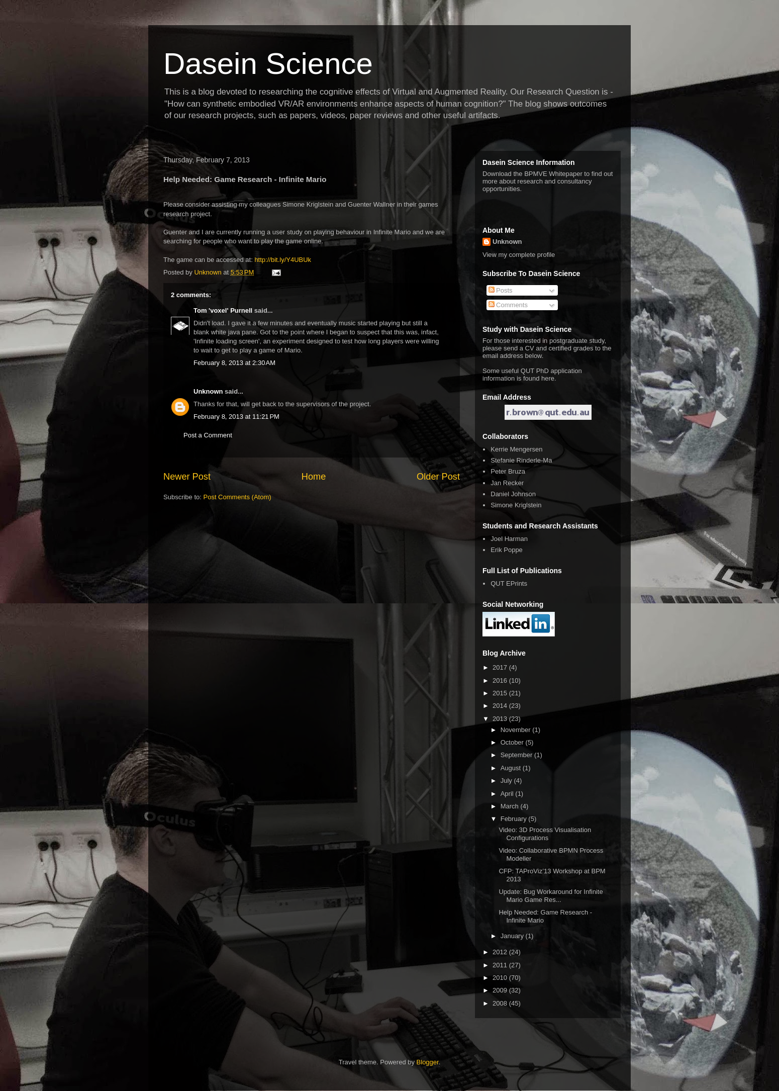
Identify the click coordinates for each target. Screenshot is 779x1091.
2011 (501, 965)
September (517, 755)
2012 (501, 952)
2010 (501, 977)
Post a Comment (207, 435)
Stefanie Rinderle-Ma (521, 460)
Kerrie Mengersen (516, 449)
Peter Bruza (508, 471)
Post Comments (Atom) (237, 497)
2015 (501, 693)
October (513, 742)
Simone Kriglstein (516, 505)
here (547, 378)
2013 (501, 718)
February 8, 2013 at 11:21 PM (236, 416)
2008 (501, 1003)
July (507, 780)
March (511, 806)
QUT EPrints (509, 583)
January (513, 936)
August (512, 768)
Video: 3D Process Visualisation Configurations (545, 834)
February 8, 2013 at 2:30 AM (234, 363)
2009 (501, 990)
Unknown (208, 391)
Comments (508, 305)
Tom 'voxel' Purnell (222, 310)
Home (314, 477)
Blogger (428, 1062)
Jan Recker (507, 483)
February (515, 819)
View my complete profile (518, 254)
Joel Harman (509, 538)
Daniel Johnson (513, 494)
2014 (501, 705)
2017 (501, 667)
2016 (501, 680)
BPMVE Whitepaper (553, 173)
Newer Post (187, 477)
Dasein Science (268, 63)
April (508, 793)
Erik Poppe (507, 550)
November (517, 730)
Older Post (438, 477)
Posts (501, 290)
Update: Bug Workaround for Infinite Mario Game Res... (551, 895)
